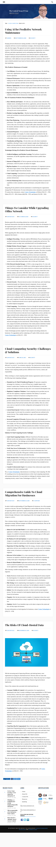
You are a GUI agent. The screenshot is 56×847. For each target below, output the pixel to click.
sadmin (9, 38)
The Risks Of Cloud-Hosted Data (24, 625)
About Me (24, 794)
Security (32, 38)
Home (23, 791)
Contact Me (25, 796)
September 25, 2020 (24, 500)
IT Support (36, 500)
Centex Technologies (42, 828)
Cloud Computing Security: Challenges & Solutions (28, 350)
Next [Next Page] (18, 779)
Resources (24, 799)
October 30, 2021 (23, 216)
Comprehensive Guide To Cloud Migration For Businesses (23, 493)
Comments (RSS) (32, 829)
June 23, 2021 (22, 357)
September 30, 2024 (21, 38)
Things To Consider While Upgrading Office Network (27, 209)
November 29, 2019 (24, 630)
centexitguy (10, 216)
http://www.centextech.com (27, 805)
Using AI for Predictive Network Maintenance (23, 31)
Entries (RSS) (22, 829)
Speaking (24, 801)
